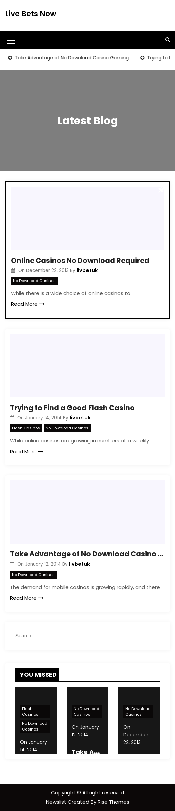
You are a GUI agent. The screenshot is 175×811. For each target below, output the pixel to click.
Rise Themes (113, 801)
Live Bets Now (30, 14)
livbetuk (87, 270)
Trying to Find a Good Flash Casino (72, 408)
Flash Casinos (26, 428)
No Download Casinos (34, 280)
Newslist (57, 801)
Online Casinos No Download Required (80, 260)
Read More (27, 303)
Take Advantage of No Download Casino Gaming (73, 57)
